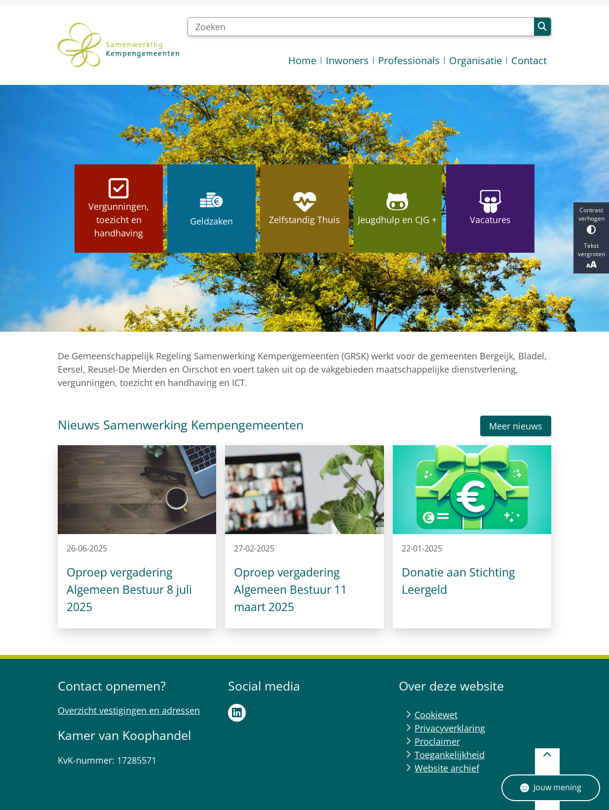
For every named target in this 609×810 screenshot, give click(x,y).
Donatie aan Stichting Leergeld (458, 580)
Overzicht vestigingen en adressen (129, 710)
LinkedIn (237, 713)
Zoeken (542, 26)
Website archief (447, 768)
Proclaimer (437, 741)
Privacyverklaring (450, 728)
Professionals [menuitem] (409, 60)
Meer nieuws (515, 426)
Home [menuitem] (302, 60)
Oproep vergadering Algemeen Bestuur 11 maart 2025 (290, 589)
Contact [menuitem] (529, 60)
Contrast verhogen (591, 220)
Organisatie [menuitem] (475, 60)
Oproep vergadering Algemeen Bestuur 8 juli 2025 (129, 589)
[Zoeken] (360, 27)
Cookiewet (436, 715)
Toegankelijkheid (450, 755)
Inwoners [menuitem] (347, 60)
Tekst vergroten (591, 255)
